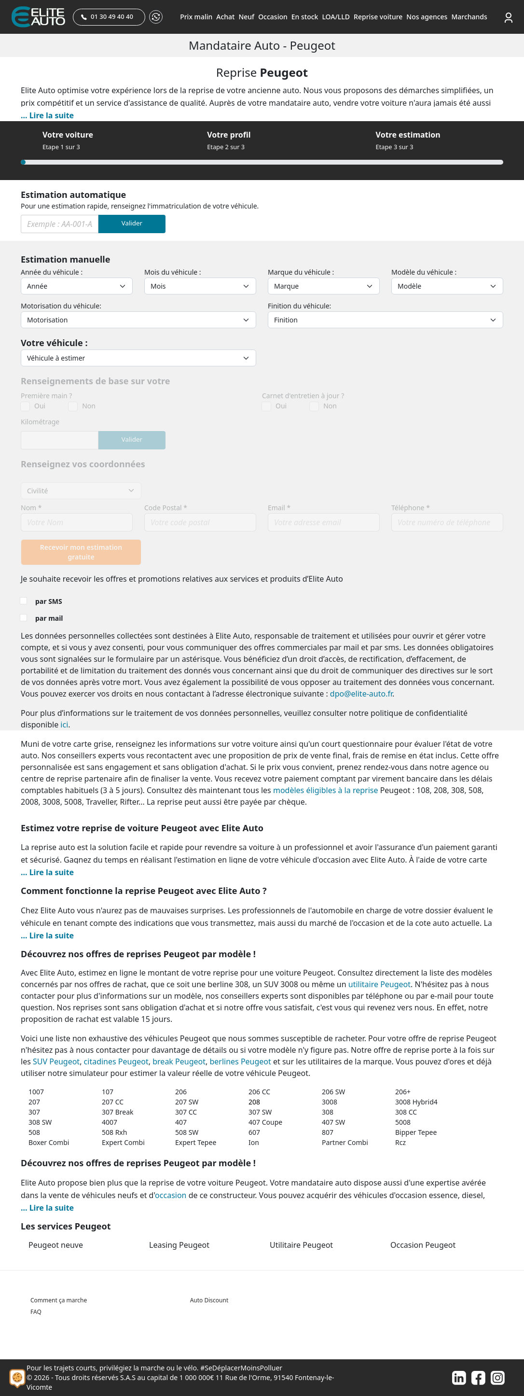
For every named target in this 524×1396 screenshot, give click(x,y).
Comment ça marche (58, 1300)
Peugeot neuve (55, 1245)
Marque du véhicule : (301, 272)
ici (64, 724)
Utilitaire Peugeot (301, 1245)
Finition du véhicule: (299, 305)
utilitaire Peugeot (379, 984)
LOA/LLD (336, 16)
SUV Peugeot (56, 1061)
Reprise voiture (378, 16)
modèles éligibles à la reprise (325, 790)
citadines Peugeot (116, 1061)
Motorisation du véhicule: (61, 305)
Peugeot (312, 45)
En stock (304, 16)
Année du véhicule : (52, 272)
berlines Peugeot (240, 1061)
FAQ (35, 1312)
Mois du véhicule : (172, 272)
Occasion (273, 16)
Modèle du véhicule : (423, 272)
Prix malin (196, 16)
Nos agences (426, 16)
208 (254, 1101)
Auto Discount (209, 1300)
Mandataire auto (236, 45)
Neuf (246, 16)
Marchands (469, 16)
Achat (225, 16)
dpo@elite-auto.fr (361, 693)
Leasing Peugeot (179, 1245)
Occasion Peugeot (422, 1245)
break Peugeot (179, 1061)
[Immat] (59, 224)
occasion (170, 1195)
